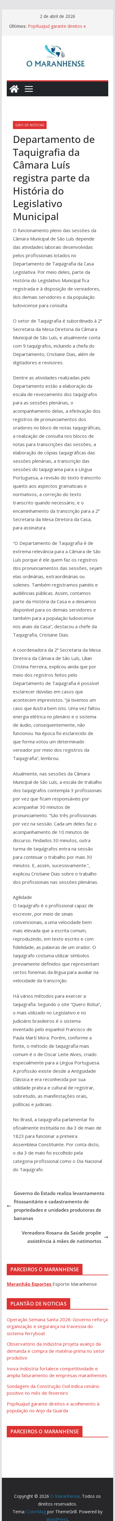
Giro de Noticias (29, 125)
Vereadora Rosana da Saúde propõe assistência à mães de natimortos (65, 1237)
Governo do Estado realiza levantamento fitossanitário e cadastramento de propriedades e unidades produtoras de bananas (55, 1205)
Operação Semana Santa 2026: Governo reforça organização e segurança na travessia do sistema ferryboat (57, 1326)
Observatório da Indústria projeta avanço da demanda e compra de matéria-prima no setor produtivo (56, 1351)
